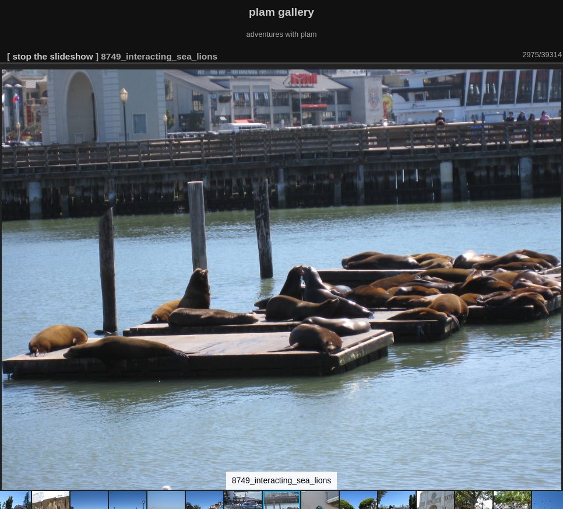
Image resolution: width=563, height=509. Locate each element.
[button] (552, 80)
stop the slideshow (52, 56)
